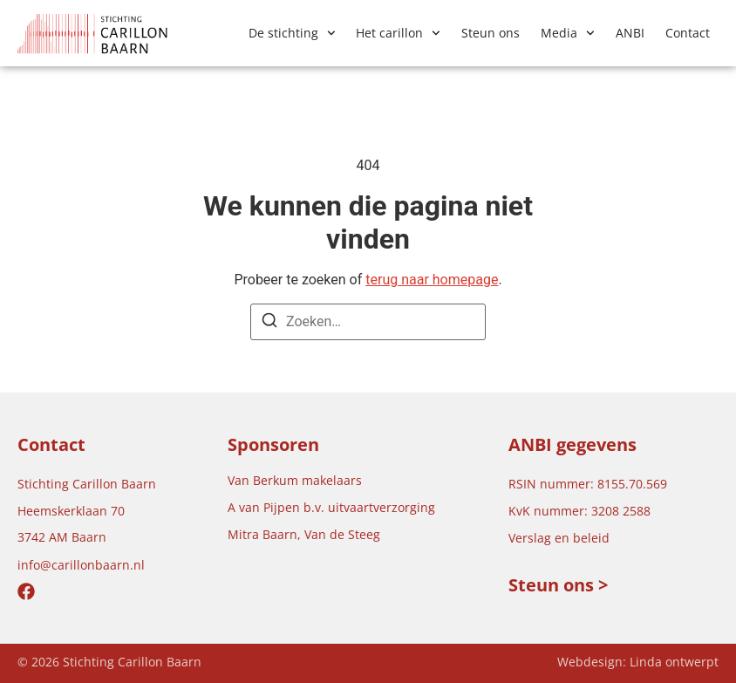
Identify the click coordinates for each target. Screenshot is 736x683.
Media (568, 33)
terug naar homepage (431, 279)
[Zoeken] (269, 323)
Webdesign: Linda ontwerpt (638, 661)
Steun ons (490, 32)
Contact (687, 32)
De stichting (292, 33)
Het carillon (398, 33)
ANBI (630, 32)
